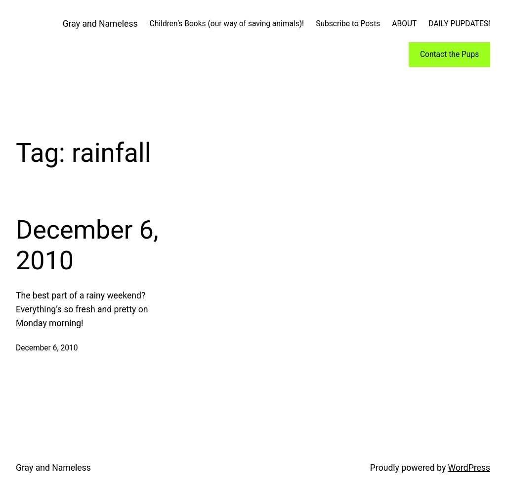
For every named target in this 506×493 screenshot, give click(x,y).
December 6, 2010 (87, 245)
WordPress (469, 468)
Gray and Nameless (100, 24)
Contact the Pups (449, 54)
